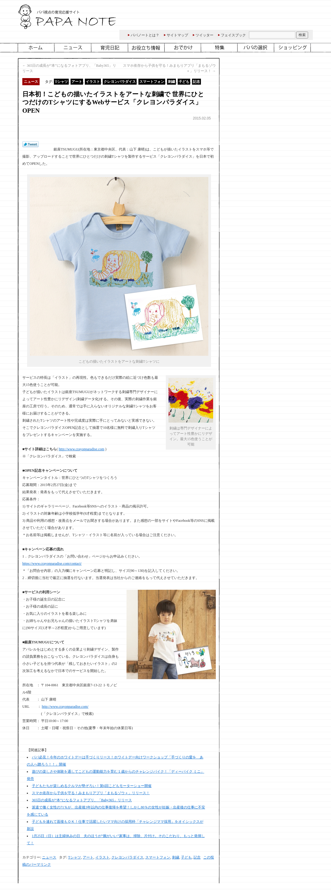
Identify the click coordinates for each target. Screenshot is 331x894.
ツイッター (204, 35)
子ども (184, 82)
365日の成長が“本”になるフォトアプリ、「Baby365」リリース (82, 800)
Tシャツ (61, 82)
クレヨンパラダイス (120, 82)
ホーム (36, 47)
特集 (220, 47)
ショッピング (293, 47)
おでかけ (183, 47)
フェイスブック (233, 35)
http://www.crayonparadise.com (81, 449)
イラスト (93, 82)
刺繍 (171, 82)
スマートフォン (151, 82)
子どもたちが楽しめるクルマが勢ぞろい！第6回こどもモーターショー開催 (92, 786)
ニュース (73, 47)
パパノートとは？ (145, 35)
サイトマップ (177, 35)
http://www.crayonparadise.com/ (65, 706)
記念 (196, 82)
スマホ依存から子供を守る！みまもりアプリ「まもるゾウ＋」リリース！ (91, 793)
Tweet (30, 144)
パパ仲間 (256, 47)
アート (76, 82)
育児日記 (110, 47)
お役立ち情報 (146, 47)
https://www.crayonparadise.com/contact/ (52, 563)
